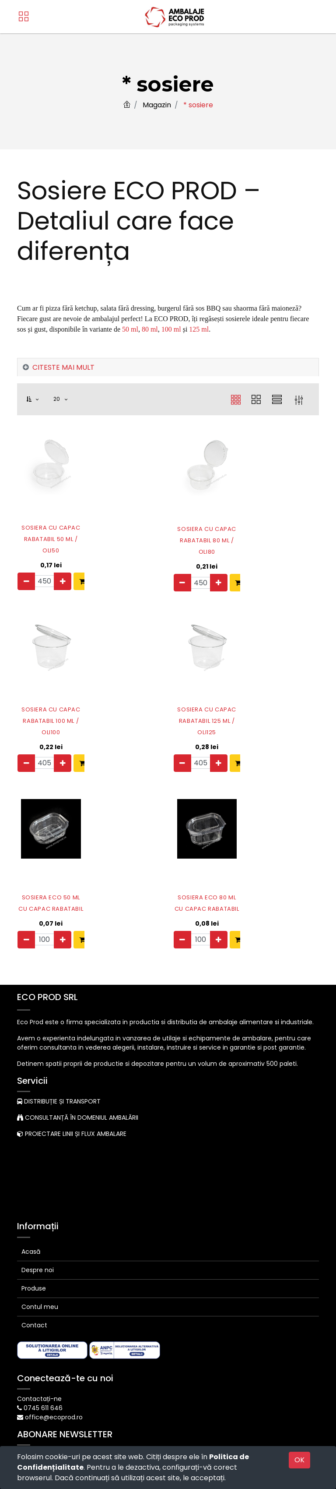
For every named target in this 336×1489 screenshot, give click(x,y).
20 (57, 399)
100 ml (171, 329)
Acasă (30, 1246)
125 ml (199, 329)
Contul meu (39, 1302)
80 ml (150, 329)
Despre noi (37, 1265)
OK (299, 1460)
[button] (37, 399)
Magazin (157, 105)
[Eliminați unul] (26, 581)
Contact (34, 1320)
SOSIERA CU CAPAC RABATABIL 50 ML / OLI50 (39, 533)
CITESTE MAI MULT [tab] (63, 367)
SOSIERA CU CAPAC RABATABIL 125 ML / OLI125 (195, 712)
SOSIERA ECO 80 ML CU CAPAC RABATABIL (195, 887)
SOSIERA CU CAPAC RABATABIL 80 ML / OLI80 (195, 533)
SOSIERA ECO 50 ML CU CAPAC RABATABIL (39, 887)
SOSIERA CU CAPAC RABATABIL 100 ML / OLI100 (39, 712)
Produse (33, 1283)
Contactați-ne (39, 1394)
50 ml (130, 329)
